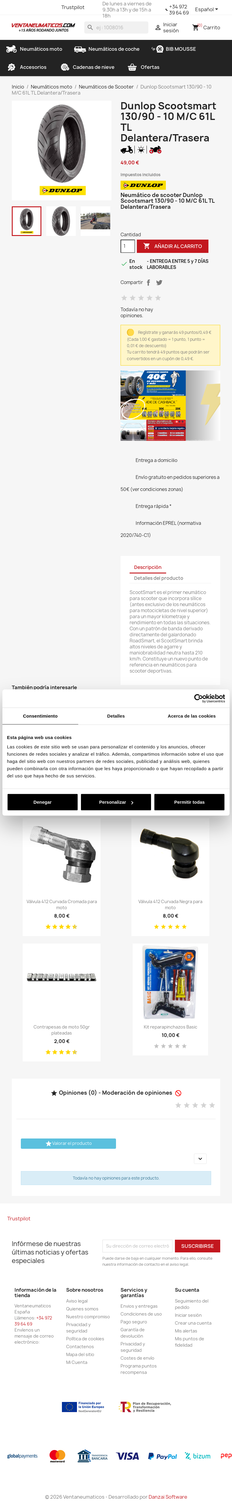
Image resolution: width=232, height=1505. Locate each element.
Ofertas (143, 67)
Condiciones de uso (141, 1314)
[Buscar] (116, 27)
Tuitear (159, 282)
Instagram (50, 7)
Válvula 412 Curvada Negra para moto (170, 904)
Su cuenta (187, 1290)
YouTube (39, 7)
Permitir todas (189, 802)
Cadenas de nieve (86, 67)
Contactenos (80, 1346)
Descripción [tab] (148, 567)
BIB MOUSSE (173, 49)
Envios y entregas (139, 1306)
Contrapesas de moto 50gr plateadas (62, 1030)
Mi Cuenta (76, 1362)
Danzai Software (168, 1497)
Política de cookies (85, 1339)
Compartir (148, 282)
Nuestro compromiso (88, 1316)
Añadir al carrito (172, 246)
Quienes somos (82, 1309)
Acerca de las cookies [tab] (192, 715)
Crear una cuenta (193, 1323)
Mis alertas (186, 1331)
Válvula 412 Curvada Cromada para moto (62, 904)
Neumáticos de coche (107, 49)
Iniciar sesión (188, 1315)
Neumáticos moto (33, 49)
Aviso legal (77, 1301)
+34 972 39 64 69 (179, 10)
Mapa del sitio (80, 1354)
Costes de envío (137, 1358)
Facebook (17, 7)
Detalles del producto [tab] (158, 578)
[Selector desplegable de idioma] (207, 9)
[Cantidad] (128, 246)
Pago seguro (134, 1322)
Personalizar (116, 802)
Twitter (28, 7)
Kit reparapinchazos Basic (170, 1027)
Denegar (43, 802)
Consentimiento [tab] (40, 715)
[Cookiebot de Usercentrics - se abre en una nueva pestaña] (198, 698)
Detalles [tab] (116, 715)
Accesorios (26, 67)
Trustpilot (73, 7)
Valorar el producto (68, 1143)
